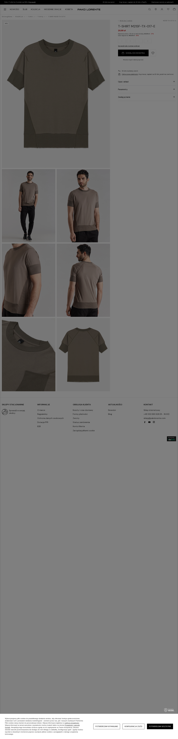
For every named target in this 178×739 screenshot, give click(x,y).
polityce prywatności (72, 723)
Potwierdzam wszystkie (160, 726)
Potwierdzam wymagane (106, 726)
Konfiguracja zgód (133, 726)
